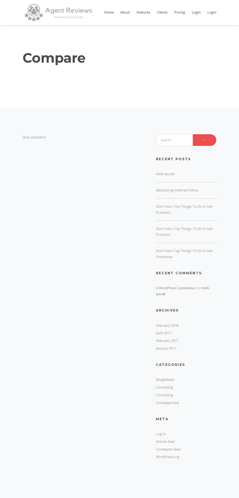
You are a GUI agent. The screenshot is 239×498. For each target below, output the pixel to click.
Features (143, 12)
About (125, 12)
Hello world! (165, 174)
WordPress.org (167, 457)
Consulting (164, 387)
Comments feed (168, 449)
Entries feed (165, 441)
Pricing (179, 12)
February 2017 (167, 340)
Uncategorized (167, 402)
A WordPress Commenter (175, 288)
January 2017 (166, 348)
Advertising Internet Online (177, 190)
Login (196, 12)
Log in (161, 434)
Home (109, 12)
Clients (162, 12)
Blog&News (165, 379)
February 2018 (167, 325)
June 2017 (163, 333)
